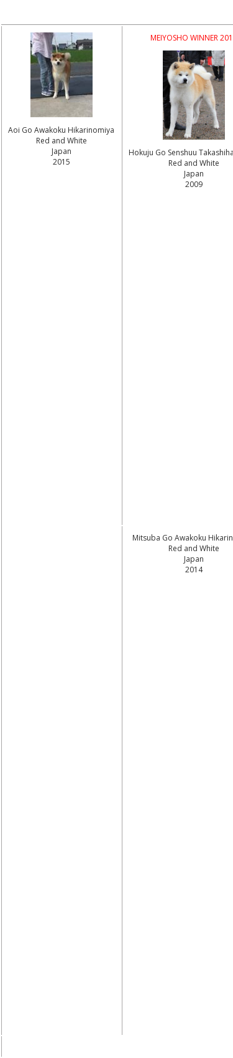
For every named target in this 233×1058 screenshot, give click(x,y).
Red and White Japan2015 (61, 151)
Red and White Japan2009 (193, 174)
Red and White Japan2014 (193, 559)
